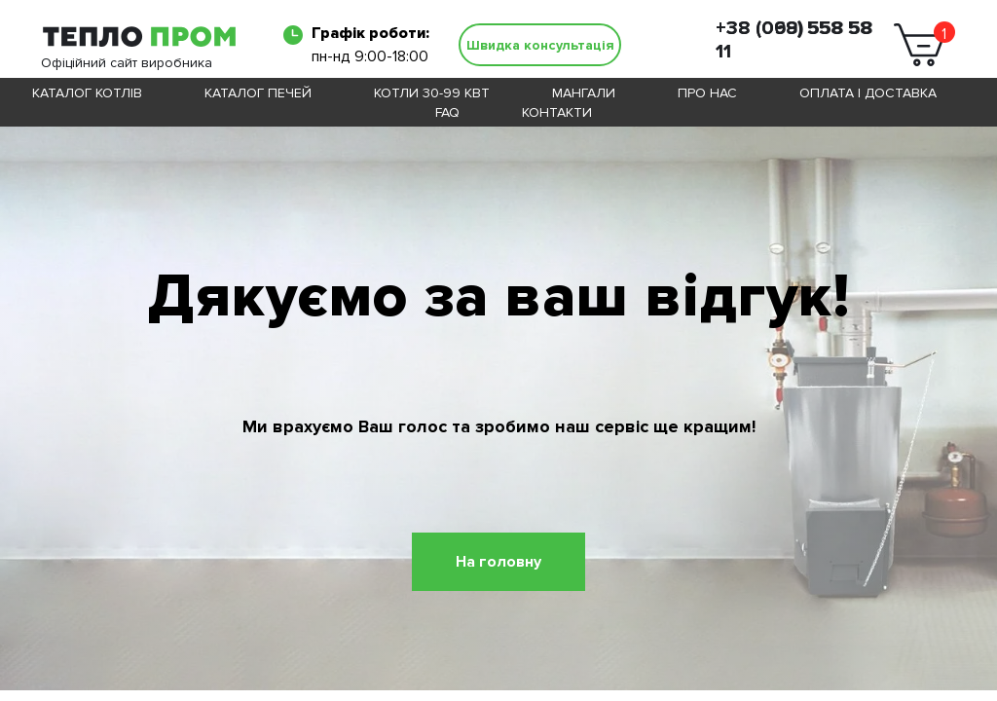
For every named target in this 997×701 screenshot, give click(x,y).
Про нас (707, 93)
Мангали (583, 93)
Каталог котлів (87, 93)
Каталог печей (258, 93)
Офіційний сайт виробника (126, 63)
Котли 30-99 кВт (432, 93)
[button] (540, 44)
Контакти (557, 112)
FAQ (447, 112)
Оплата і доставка (868, 93)
